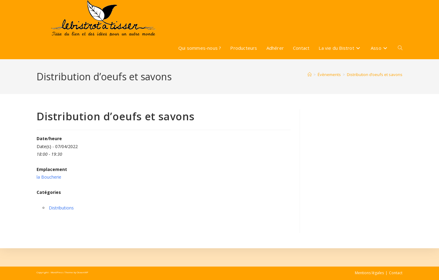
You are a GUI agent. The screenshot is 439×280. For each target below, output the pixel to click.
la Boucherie (49, 177)
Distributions (61, 208)
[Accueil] (310, 74)
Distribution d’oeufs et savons (374, 74)
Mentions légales (369, 272)
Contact (395, 272)
